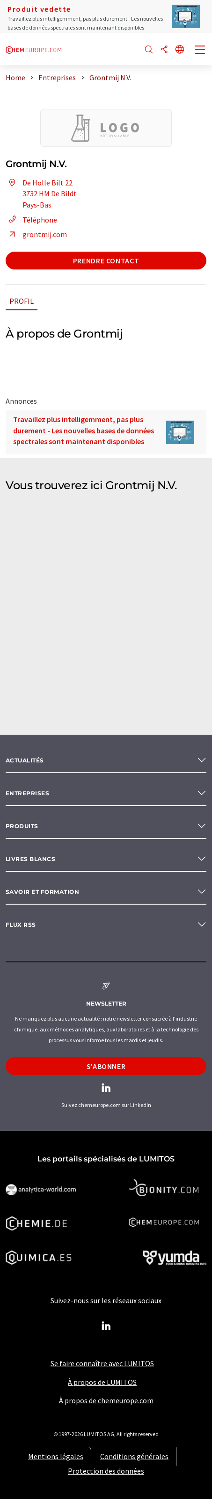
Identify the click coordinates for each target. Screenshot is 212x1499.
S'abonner (106, 1066)
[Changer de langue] (179, 50)
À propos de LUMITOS (102, 1382)
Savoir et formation (42, 891)
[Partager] (164, 50)
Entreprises (27, 793)
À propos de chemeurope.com (106, 1400)
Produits (22, 826)
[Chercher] (148, 50)
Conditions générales (134, 1456)
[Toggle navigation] (200, 51)
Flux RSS (21, 924)
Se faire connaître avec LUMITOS (102, 1363)
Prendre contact (106, 260)
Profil (21, 301)
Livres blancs (30, 858)
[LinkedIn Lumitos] (106, 1326)
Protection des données (106, 1471)
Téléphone (31, 219)
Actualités (25, 760)
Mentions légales (55, 1456)
